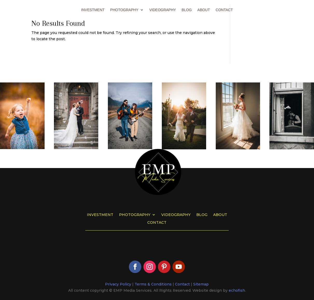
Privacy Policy (118, 284)
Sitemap (201, 284)
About (203, 10)
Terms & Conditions (153, 284)
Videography (162, 10)
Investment (92, 10)
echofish (237, 290)
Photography (124, 10)
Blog (187, 10)
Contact (224, 10)
